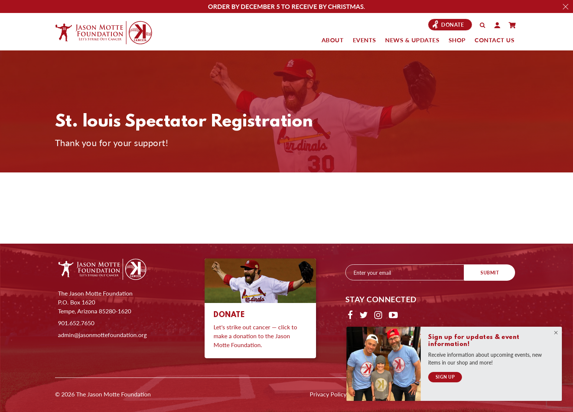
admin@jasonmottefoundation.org (102, 334)
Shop (457, 40)
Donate (452, 24)
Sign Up (445, 377)
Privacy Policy (328, 394)
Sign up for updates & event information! (474, 341)
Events (364, 40)
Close (565, 6)
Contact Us (494, 40)
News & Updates (412, 40)
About (333, 40)
